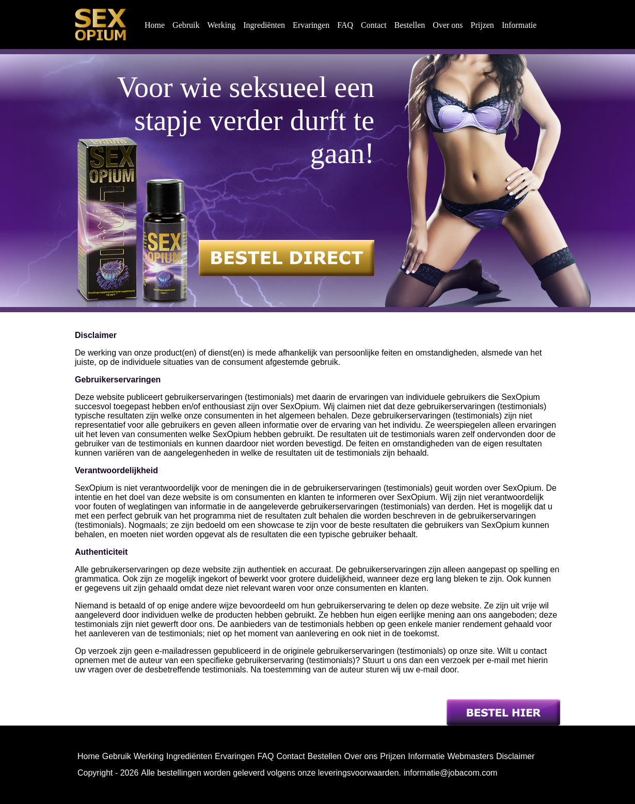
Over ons (448, 25)
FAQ (345, 25)
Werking (222, 25)
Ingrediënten (264, 25)
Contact (374, 25)
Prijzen (482, 25)
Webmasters (470, 756)
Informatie (519, 25)
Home (155, 25)
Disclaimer (515, 756)
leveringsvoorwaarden (358, 772)
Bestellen (409, 25)
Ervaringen (311, 25)
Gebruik (185, 25)
